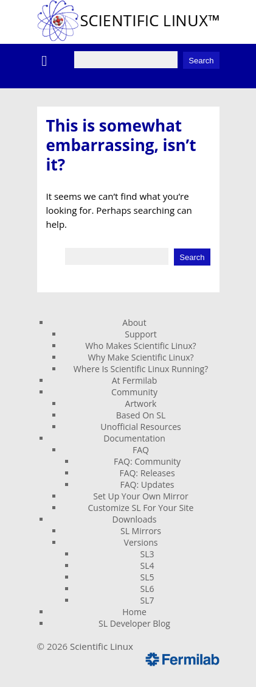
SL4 (147, 565)
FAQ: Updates (147, 484)
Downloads (134, 519)
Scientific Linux (101, 646)
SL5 (147, 577)
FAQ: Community (147, 461)
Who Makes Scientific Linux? (140, 345)
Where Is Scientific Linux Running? (141, 369)
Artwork (141, 403)
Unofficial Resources (140, 426)
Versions (141, 542)
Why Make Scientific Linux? (140, 357)
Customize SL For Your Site (141, 507)
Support (141, 334)
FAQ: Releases (147, 473)
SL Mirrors (140, 531)
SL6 (147, 588)
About (134, 322)
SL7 (147, 600)
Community (134, 392)
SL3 (147, 554)
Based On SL (141, 415)
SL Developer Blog (134, 623)
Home (134, 612)
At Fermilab (134, 380)
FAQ (141, 450)
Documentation (134, 438)
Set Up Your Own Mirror (140, 496)
